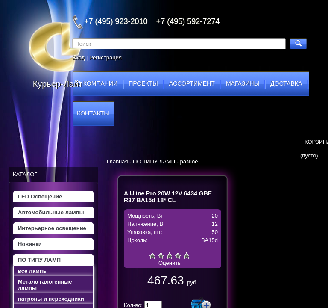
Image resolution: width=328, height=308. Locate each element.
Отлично (186, 255)
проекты (143, 83)
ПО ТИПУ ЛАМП (39, 260)
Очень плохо (152, 255)
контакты (93, 113)
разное (189, 161)
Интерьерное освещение (52, 228)
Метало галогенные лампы (45, 284)
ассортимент (192, 83)
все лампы (33, 271)
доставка (286, 83)
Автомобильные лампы (51, 212)
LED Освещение (40, 196)
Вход (78, 57)
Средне (169, 255)
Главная (117, 161)
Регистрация (105, 57)
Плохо (161, 255)
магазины (242, 83)
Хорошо (178, 255)
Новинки (30, 244)
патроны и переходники (51, 299)
